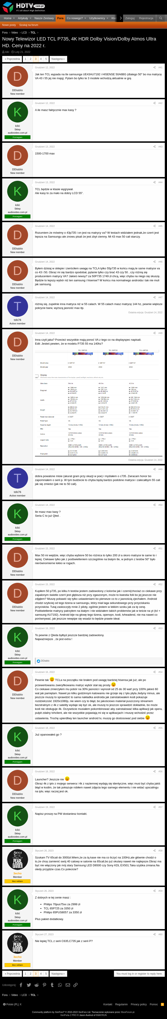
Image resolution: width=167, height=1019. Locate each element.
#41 (160, 67)
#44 (160, 182)
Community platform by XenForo (61, 1012)
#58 (160, 850)
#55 (160, 728)
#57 (160, 807)
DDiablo (17, 90)
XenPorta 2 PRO (68, 1015)
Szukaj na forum (28, 25)
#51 (160, 548)
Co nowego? (75, 18)
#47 (160, 297)
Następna (57, 58)
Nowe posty (9, 25)
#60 (160, 934)
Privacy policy (139, 1004)
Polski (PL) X (12, 1004)
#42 (160, 103)
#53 (160, 628)
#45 (160, 226)
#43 (160, 146)
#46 (160, 261)
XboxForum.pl (127, 1012)
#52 (160, 584)
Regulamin (121, 1004)
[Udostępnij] (154, 67)
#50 (160, 505)
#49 (160, 469)
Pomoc (154, 1004)
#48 (160, 333)
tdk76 (17, 320)
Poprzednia (13, 58)
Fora (60, 18)
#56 (160, 771)
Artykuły (23, 18)
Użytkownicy (97, 18)
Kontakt (107, 1004)
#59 (160, 891)
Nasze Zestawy (44, 18)
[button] (14, 18)
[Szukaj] (161, 18)
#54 (160, 672)
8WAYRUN (101, 1015)
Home (8, 18)
